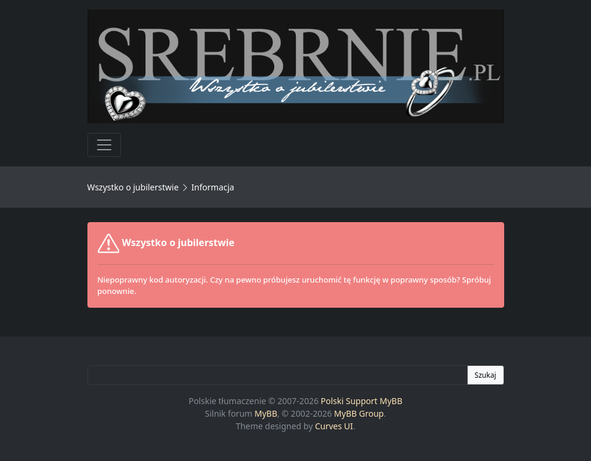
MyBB (265, 413)
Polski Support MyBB (362, 401)
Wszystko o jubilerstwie (133, 187)
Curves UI (334, 426)
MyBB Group (359, 413)
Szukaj (485, 375)
